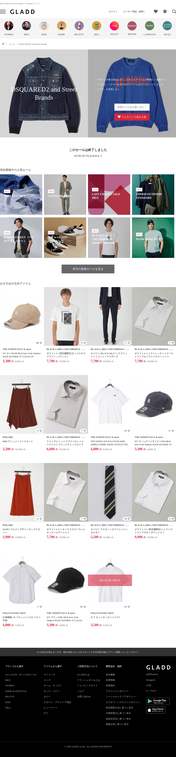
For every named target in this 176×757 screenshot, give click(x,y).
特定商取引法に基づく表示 (119, 707)
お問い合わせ (84, 696)
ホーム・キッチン (53, 685)
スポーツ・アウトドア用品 (57, 702)
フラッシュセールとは (88, 680)
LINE (148, 685)
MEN (7, 680)
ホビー (47, 696)
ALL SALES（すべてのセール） (21, 674)
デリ (46, 713)
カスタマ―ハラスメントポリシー (123, 702)
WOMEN (9, 685)
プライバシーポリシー (117, 691)
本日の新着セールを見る (88, 268)
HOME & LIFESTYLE (16, 691)
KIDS (8, 702)
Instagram (150, 680)
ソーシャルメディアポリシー (121, 696)
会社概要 (110, 674)
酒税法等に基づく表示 (117, 724)
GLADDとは (83, 674)
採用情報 (110, 680)
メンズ (47, 680)
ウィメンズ (49, 674)
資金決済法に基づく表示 (118, 718)
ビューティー (50, 707)
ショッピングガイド (87, 685)
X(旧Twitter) (152, 674)
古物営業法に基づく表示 (118, 713)
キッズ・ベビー (52, 691)
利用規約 (110, 685)
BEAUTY (10, 696)
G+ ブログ (151, 690)
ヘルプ (80, 691)
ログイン (113, 11)
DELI (8, 707)
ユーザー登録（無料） (134, 11)
